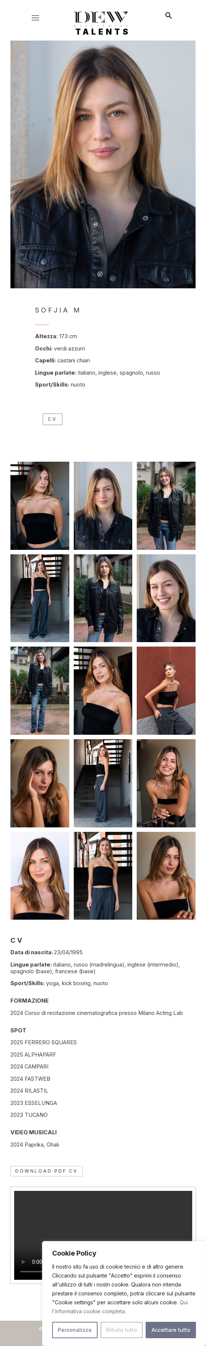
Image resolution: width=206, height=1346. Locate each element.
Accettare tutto (171, 1330)
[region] (124, 1293)
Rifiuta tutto (121, 1330)
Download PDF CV (46, 1171)
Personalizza (75, 1330)
